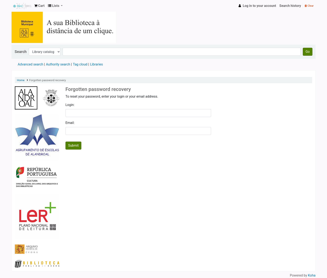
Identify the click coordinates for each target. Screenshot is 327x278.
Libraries (96, 64)
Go (308, 52)
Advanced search (30, 64)
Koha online (22, 6)
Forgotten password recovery (47, 80)
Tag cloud (80, 64)
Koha (312, 275)
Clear (309, 5)
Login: (69, 105)
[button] (39, 6)
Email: (69, 123)
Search (21, 51)
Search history (290, 6)
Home (21, 80)
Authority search (58, 64)
